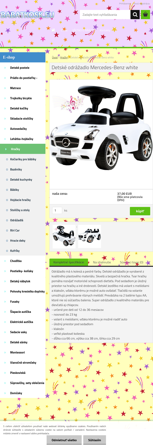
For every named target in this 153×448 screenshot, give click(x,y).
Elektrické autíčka (21, 322)
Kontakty (105, 30)
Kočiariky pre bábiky (23, 159)
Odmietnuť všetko (64, 440)
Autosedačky (18, 128)
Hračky (15, 149)
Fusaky (14, 301)
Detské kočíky (19, 108)
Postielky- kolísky (21, 271)
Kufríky (15, 250)
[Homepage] (53, 30)
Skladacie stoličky (21, 118)
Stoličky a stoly (20, 210)
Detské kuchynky (21, 179)
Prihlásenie (124, 3)
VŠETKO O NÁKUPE (83, 30)
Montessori (17, 352)
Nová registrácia (141, 3)
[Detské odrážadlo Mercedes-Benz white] (101, 81)
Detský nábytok (20, 281)
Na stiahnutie (102, 262)
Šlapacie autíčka (20, 311)
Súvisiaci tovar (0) (131, 262)
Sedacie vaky (18, 332)
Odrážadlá (16, 220)
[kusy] (57, 210)
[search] (135, 14)
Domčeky (16, 393)
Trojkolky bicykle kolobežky (21, 99)
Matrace (15, 88)
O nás (64, 30)
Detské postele (19, 67)
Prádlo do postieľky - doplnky (23, 79)
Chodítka (16, 261)
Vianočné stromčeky (23, 362)
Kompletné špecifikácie (68, 262)
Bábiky (14, 189)
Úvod (55, 57)
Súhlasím (94, 440)
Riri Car (15, 230)
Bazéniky (16, 169)
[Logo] (27, 15)
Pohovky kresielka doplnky (27, 291)
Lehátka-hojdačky (21, 139)
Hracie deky (17, 240)
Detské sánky (18, 342)
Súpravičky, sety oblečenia (27, 383)
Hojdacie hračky (20, 200)
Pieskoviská (18, 372)
